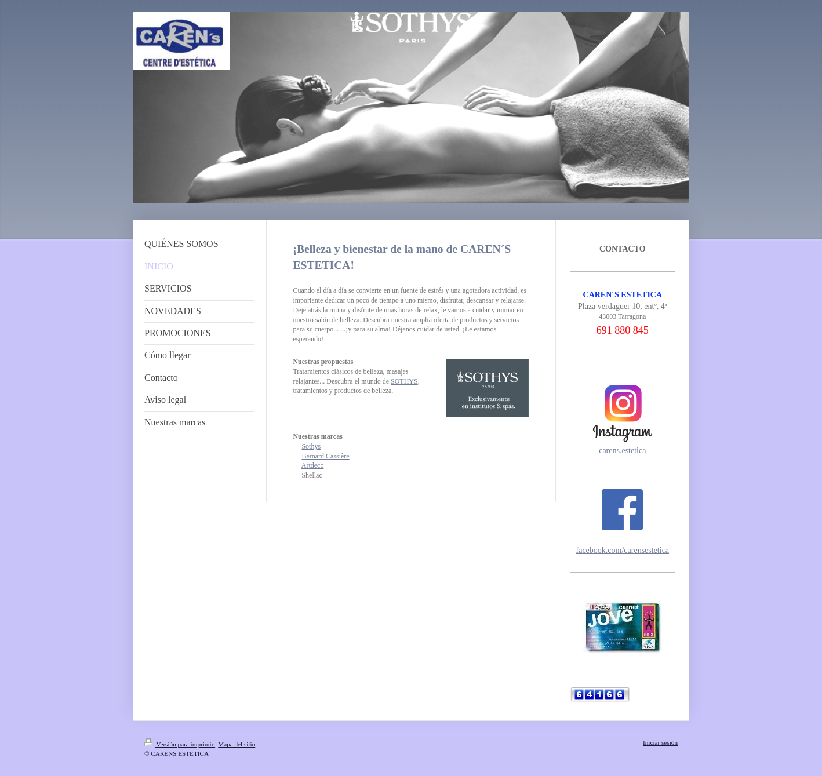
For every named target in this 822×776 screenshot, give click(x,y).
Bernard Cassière (325, 456)
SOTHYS (404, 381)
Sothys (311, 446)
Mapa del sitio (236, 744)
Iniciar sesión (660, 742)
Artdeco (312, 465)
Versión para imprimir (179, 744)
